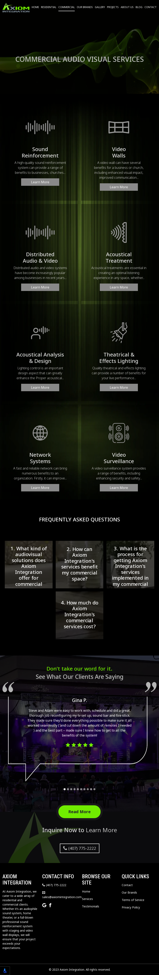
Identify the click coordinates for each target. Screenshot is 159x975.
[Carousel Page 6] (81, 789)
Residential (48, 7)
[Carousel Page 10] (94, 789)
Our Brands (85, 7)
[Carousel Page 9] (91, 789)
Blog (139, 7)
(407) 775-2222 (79, 848)
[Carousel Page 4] (74, 789)
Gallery (100, 7)
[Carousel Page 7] (84, 789)
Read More (79, 811)
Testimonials (90, 906)
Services (87, 899)
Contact (151, 7)
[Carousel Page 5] (78, 789)
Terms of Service (133, 900)
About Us (127, 7)
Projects (113, 7)
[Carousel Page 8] (88, 789)
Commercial (66, 7)
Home (35, 7)
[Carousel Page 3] (71, 789)
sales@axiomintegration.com (62, 895)
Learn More (40, 182)
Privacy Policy (131, 907)
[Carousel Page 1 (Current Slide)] (65, 789)
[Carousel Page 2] (68, 789)
